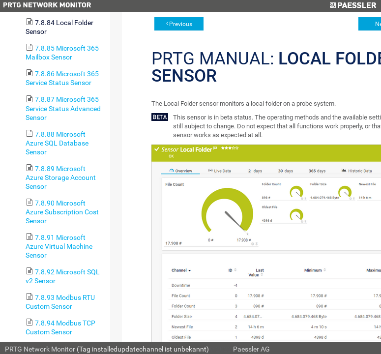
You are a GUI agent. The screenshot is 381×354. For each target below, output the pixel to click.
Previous (180, 24)
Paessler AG (251, 349)
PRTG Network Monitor (40, 349)
